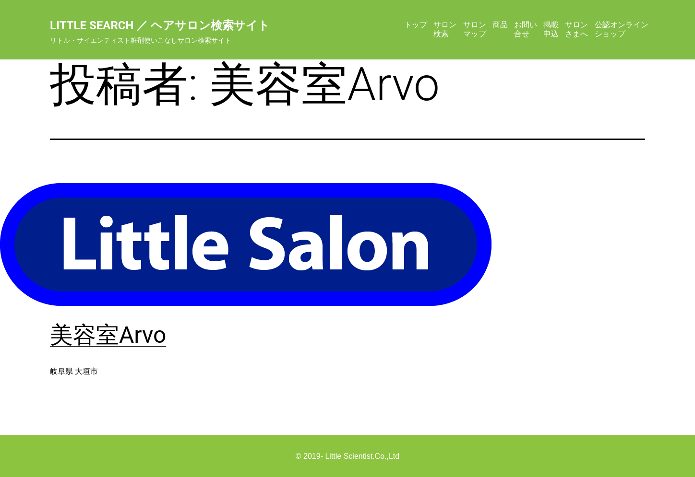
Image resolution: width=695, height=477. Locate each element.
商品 (500, 24)
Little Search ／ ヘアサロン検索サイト (160, 25)
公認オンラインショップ (621, 29)
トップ (415, 24)
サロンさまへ (576, 29)
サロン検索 (444, 29)
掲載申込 (551, 29)
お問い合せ (525, 29)
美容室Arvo (108, 335)
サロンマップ (474, 29)
